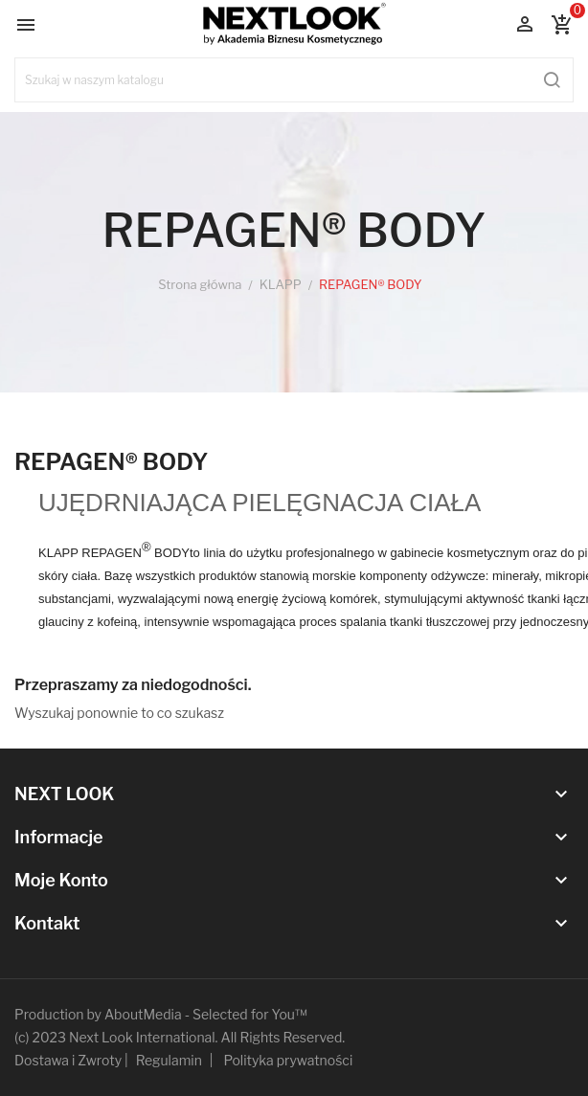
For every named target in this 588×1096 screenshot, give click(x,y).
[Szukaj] (294, 79)
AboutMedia (143, 1014)
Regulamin (169, 1060)
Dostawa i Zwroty (68, 1060)
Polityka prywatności (288, 1060)
